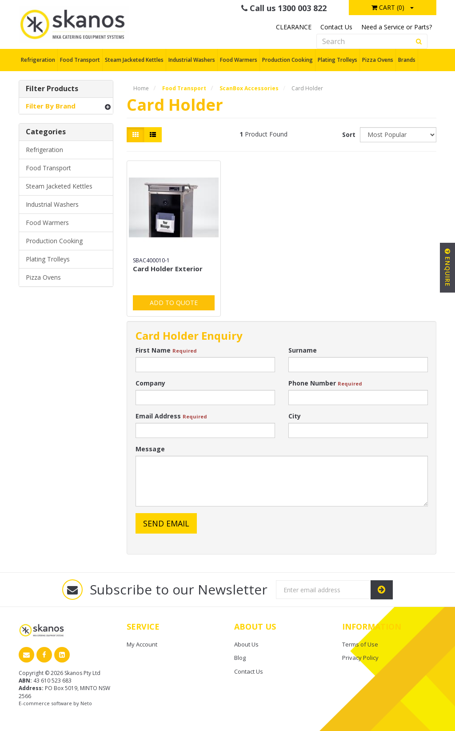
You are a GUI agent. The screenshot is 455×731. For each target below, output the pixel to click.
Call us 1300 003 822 (284, 8)
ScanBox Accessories (249, 88)
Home (141, 88)
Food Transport (80, 60)
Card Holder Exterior (168, 268)
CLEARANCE (293, 27)
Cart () (387, 7)
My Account (142, 644)
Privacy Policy (360, 658)
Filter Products (52, 89)
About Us (246, 644)
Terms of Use (360, 644)
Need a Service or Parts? (396, 27)
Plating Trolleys (337, 60)
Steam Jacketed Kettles (134, 60)
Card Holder (307, 88)
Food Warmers (238, 60)
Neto (86, 703)
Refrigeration (38, 60)
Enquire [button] (447, 268)
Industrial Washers (191, 60)
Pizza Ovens (377, 60)
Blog (240, 658)
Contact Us (336, 27)
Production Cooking (287, 60)
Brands (406, 60)
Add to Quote (174, 302)
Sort (347, 134)
